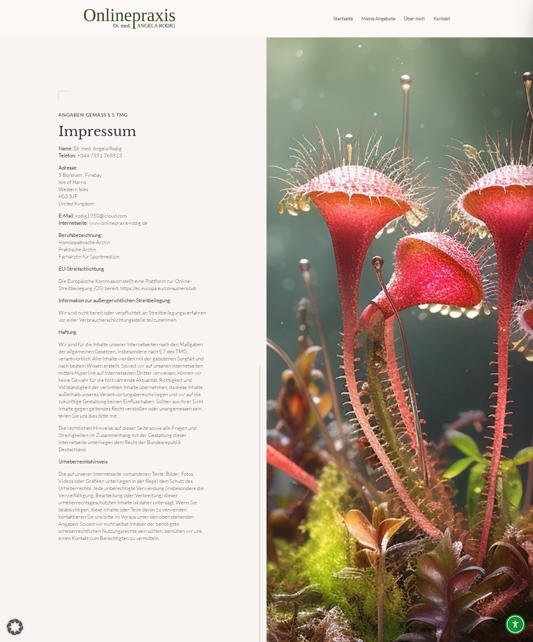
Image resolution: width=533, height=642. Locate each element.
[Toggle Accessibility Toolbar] (515, 624)
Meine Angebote (378, 18)
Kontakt (441, 18)
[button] (15, 627)
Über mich (414, 18)
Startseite (343, 18)
